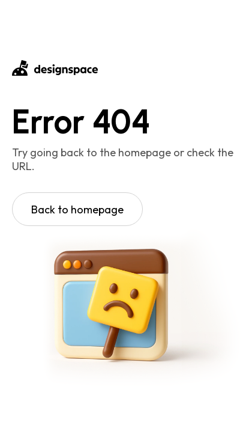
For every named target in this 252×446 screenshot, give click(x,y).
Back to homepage (77, 209)
